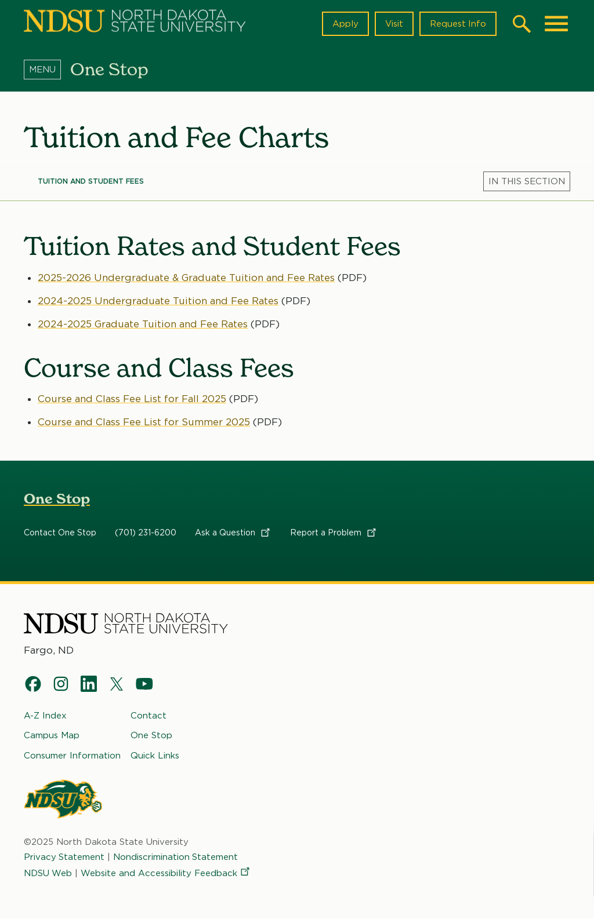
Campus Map (51, 735)
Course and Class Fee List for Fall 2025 (132, 398)
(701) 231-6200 (145, 533)
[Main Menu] (556, 24)
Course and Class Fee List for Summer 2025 (144, 422)
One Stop (57, 499)
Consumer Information (72, 755)
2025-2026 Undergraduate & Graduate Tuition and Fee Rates (186, 277)
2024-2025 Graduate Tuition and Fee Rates (143, 324)
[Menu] (47, 68)
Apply (345, 24)
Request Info (457, 24)
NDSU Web (48, 873)
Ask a (233, 533)
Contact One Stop (60, 533)
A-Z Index (45, 715)
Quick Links (155, 755)
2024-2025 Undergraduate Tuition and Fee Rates (158, 301)
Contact (148, 715)
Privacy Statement (64, 857)
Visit (394, 24)
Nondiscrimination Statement (176, 857)
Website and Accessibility (166, 873)
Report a (334, 533)
